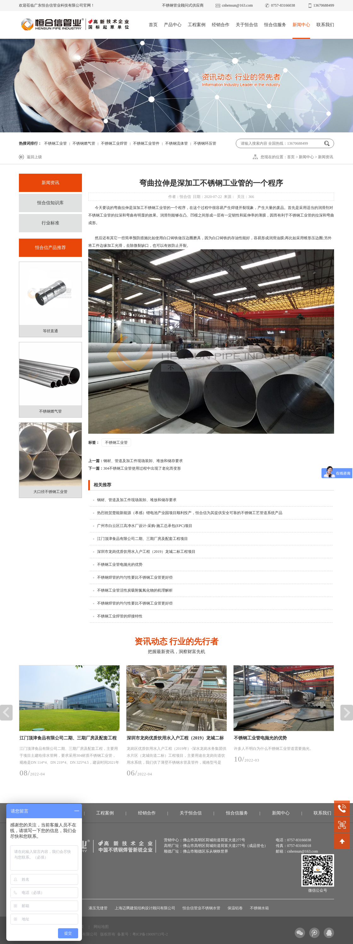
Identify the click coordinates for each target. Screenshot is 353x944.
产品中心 (173, 24)
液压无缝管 (98, 908)
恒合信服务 (275, 24)
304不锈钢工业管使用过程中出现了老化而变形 (134, 468)
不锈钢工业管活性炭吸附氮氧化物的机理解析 (135, 590)
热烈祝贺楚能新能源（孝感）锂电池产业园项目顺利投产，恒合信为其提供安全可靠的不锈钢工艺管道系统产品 (189, 513)
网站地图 (101, 926)
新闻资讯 (325, 157)
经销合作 (220, 24)
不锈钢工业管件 (146, 143)
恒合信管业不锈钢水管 (201, 908)
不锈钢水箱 (259, 908)
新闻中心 (301, 24)
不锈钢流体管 (176, 143)
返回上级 (34, 157)
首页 (153, 24)
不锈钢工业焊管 (114, 143)
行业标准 (50, 223)
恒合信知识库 (50, 202)
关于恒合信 (247, 24)
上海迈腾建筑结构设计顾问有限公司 (145, 908)
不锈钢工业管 (55, 143)
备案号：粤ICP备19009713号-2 (142, 934)
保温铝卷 (235, 908)
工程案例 (196, 24)
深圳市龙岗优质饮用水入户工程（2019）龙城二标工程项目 (146, 551)
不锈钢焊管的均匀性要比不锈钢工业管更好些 (135, 577)
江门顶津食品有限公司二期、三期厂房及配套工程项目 (142, 538)
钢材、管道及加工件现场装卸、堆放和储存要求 (135, 461)
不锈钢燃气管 (83, 143)
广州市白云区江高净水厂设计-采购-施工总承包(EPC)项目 (144, 526)
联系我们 (325, 24)
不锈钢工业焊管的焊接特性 (119, 616)
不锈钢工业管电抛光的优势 (119, 564)
